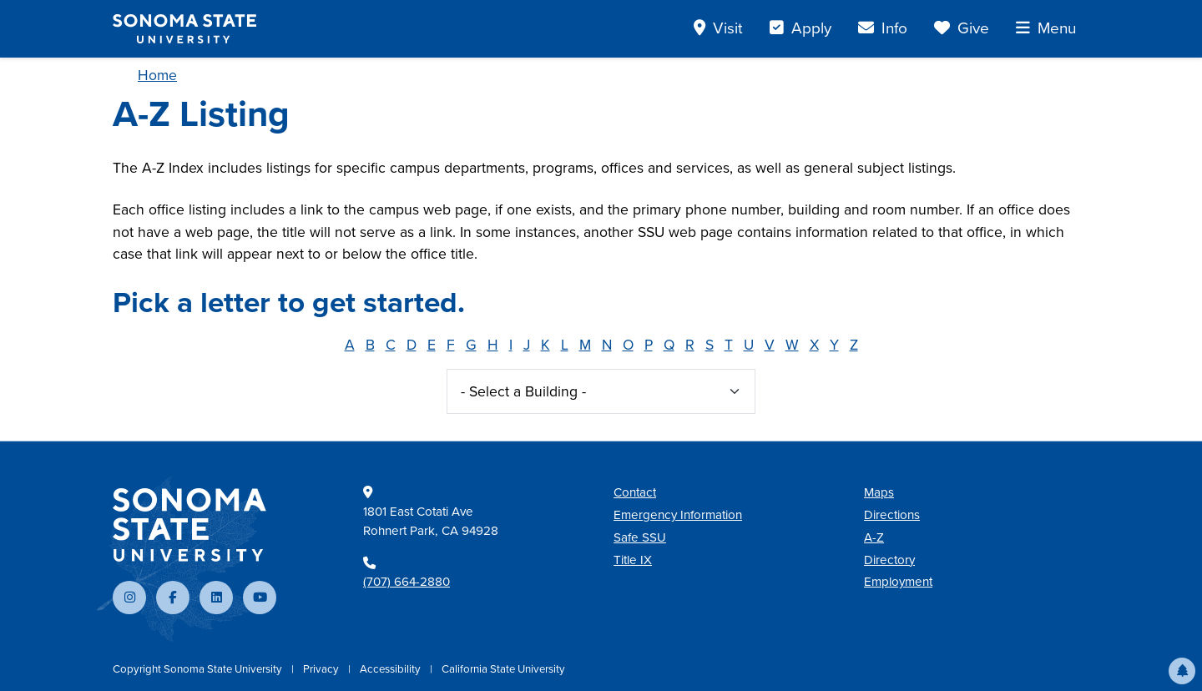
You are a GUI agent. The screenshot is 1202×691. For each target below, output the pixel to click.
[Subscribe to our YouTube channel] (259, 597)
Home (157, 75)
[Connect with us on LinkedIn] (216, 597)
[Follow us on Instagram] (129, 597)
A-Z (874, 537)
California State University (503, 669)
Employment (898, 581)
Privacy (322, 669)
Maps (879, 492)
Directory (889, 560)
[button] (1182, 671)
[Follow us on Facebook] (172, 597)
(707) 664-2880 (406, 581)
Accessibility (391, 669)
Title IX (633, 560)
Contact (635, 492)
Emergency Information (678, 515)
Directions (892, 515)
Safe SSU (640, 537)
